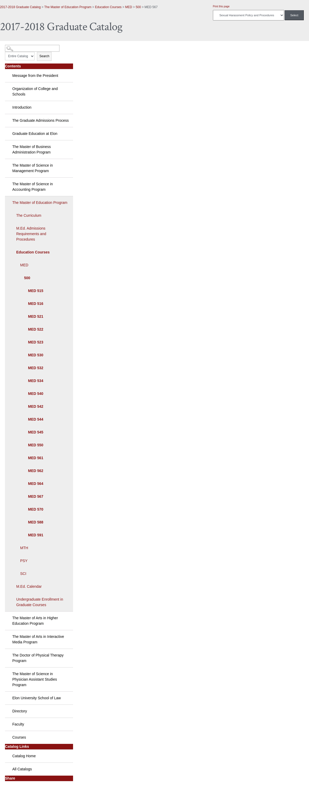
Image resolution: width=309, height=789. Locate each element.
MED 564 (35, 483)
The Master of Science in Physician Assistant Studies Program (34, 679)
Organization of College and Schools (35, 91)
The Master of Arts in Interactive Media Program (38, 639)
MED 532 (35, 368)
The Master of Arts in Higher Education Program (35, 621)
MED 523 (35, 342)
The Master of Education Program (67, 7)
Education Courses (108, 7)
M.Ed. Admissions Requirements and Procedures (31, 233)
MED (128, 7)
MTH (24, 548)
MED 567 (35, 496)
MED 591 (35, 535)
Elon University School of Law (36, 698)
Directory (19, 711)
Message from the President (35, 75)
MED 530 (35, 355)
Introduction (21, 107)
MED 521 (35, 316)
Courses (19, 737)
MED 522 (35, 329)
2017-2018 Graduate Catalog (20, 7)
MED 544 (35, 419)
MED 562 (35, 471)
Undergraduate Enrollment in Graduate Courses (39, 602)
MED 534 (35, 381)
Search (44, 56)
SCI (23, 573)
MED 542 (35, 406)
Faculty (18, 724)
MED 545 (35, 432)
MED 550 (35, 445)
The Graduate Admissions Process (40, 120)
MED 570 (35, 509)
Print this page (221, 6)
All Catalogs (22, 769)
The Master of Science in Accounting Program (32, 187)
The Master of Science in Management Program (32, 168)
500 (138, 7)
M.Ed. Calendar (29, 586)
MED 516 (35, 303)
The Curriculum (28, 215)
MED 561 (35, 458)
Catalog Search (14, 46)
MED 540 (35, 393)
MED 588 (35, 522)
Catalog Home (24, 756)
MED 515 (35, 291)
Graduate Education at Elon (34, 133)
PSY (23, 561)
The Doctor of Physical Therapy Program (38, 658)
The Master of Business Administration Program (31, 149)
